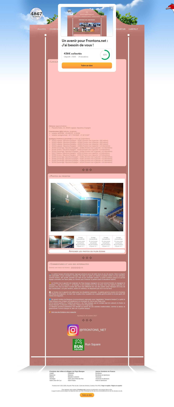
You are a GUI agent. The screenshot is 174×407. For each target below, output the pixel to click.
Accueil (41, 29)
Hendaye (52, 379)
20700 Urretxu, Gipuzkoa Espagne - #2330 (67, 155)
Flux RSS (97, 385)
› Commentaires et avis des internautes (69, 264)
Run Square (87, 344)
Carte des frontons (84, 385)
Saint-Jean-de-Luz (55, 380)
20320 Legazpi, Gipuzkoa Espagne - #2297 (67, 140)
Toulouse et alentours (102, 379)
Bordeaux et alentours (102, 375)
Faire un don (87, 395)
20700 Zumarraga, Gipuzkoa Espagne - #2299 (68, 151)
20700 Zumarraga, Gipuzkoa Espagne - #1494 (68, 160)
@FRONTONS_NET (87, 329)
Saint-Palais (72, 380)
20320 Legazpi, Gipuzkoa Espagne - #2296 (67, 142)
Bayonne (52, 375)
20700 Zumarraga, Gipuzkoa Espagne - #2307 (68, 159)
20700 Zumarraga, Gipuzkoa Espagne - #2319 (68, 162)
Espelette (71, 373)
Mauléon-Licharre (73, 377)
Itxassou (70, 375)
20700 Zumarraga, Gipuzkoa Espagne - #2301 (68, 157)
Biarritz (52, 377)
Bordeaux (98, 373)
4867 (36, 14)
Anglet (52, 373)
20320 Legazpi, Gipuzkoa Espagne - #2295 (67, 144)
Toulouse (98, 377)
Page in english (106, 385)
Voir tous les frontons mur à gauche (63, 312)
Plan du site (75, 385)
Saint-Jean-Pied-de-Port (75, 379)
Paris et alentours (101, 380)
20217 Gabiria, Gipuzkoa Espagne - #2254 (66, 153)
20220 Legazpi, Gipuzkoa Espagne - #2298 (67, 146)
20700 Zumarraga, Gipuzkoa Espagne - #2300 (68, 148)
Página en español (116, 385)
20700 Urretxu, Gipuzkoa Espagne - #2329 (67, 149)
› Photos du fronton (59, 176)
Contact (133, 29)
